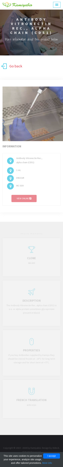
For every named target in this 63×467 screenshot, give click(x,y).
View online (24, 199)
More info (47, 463)
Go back (11, 66)
